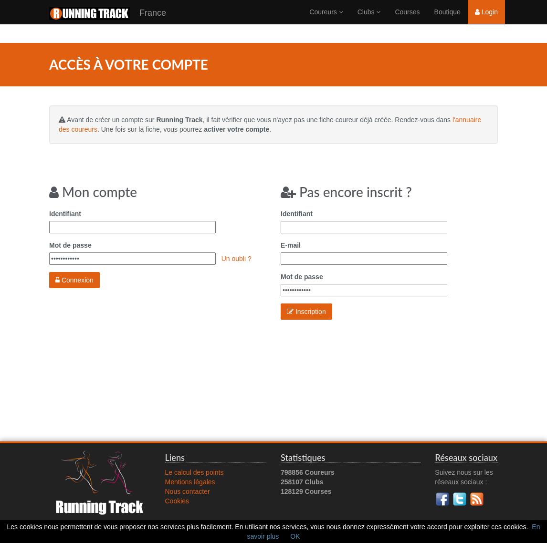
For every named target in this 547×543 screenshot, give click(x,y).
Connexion (74, 280)
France (107, 23)
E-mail (291, 245)
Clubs (369, 21)
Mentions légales (190, 482)
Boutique (447, 21)
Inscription (306, 311)
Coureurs (326, 21)
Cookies (177, 501)
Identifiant (65, 214)
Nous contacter (187, 491)
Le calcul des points (194, 472)
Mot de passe (70, 245)
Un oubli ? (236, 258)
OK (295, 536)
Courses (407, 21)
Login (486, 21)
